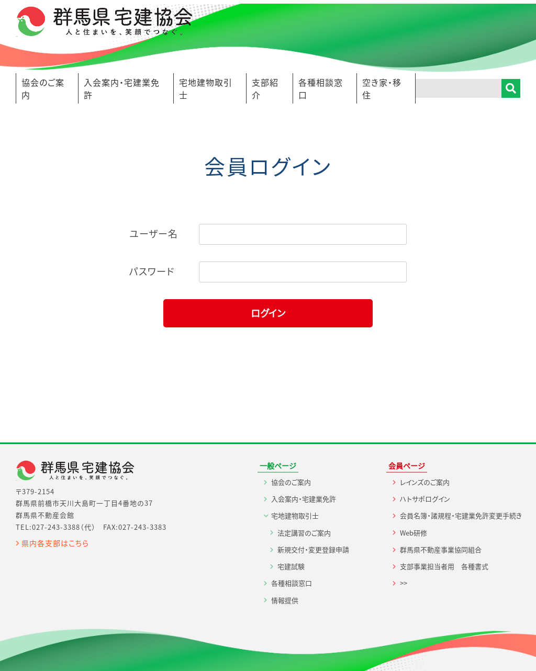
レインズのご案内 (425, 482)
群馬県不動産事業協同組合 (441, 549)
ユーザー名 (153, 233)
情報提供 (284, 600)
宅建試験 (291, 566)
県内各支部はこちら (55, 543)
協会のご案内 (42, 88)
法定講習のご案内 (304, 533)
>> (403, 583)
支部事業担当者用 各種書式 (444, 566)
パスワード (151, 271)
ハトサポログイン (425, 499)
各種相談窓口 (320, 88)
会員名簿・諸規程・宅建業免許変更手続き (461, 515)
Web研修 (413, 533)
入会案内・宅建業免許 (122, 88)
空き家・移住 (381, 88)
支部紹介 (265, 88)
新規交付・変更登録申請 (313, 549)
